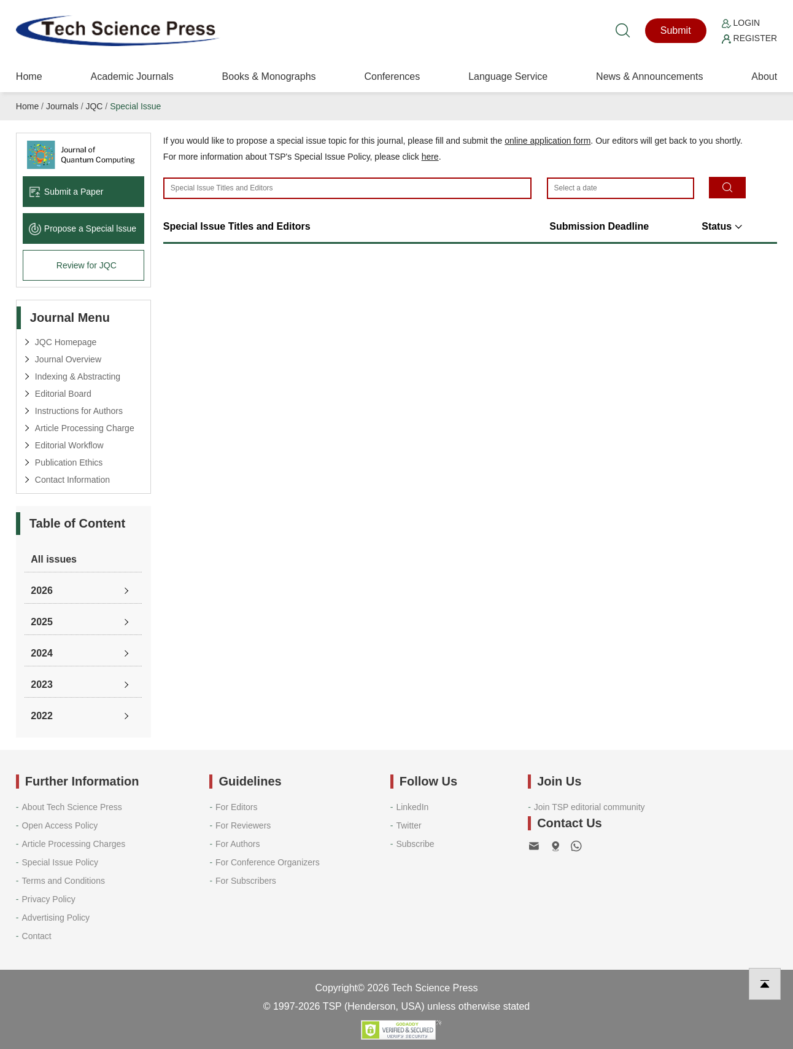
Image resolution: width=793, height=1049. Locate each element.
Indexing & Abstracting (77, 376)
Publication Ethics (69, 462)
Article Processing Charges (74, 844)
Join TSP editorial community (589, 807)
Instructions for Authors (79, 411)
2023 (42, 684)
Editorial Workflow (69, 445)
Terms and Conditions (63, 881)
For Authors (237, 844)
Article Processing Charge (84, 428)
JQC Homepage (65, 342)
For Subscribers (245, 881)
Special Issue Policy (60, 862)
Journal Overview (68, 359)
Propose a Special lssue (82, 228)
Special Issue (135, 106)
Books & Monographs (269, 76)
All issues (54, 559)
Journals (62, 106)
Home (29, 76)
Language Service (507, 76)
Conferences (392, 76)
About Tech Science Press (72, 807)
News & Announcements (649, 76)
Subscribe (415, 844)
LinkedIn (412, 807)
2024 (42, 653)
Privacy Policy (48, 899)
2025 (42, 622)
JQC (94, 106)
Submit (675, 30)
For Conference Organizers (267, 862)
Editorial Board (63, 394)
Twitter (408, 825)
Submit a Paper (66, 192)
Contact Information (72, 480)
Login (741, 23)
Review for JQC (86, 265)
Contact (37, 936)
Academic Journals (131, 76)
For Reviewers (243, 825)
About (764, 76)
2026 (42, 590)
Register (749, 38)
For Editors (236, 807)
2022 (42, 716)
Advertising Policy (56, 917)
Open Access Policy (60, 825)
